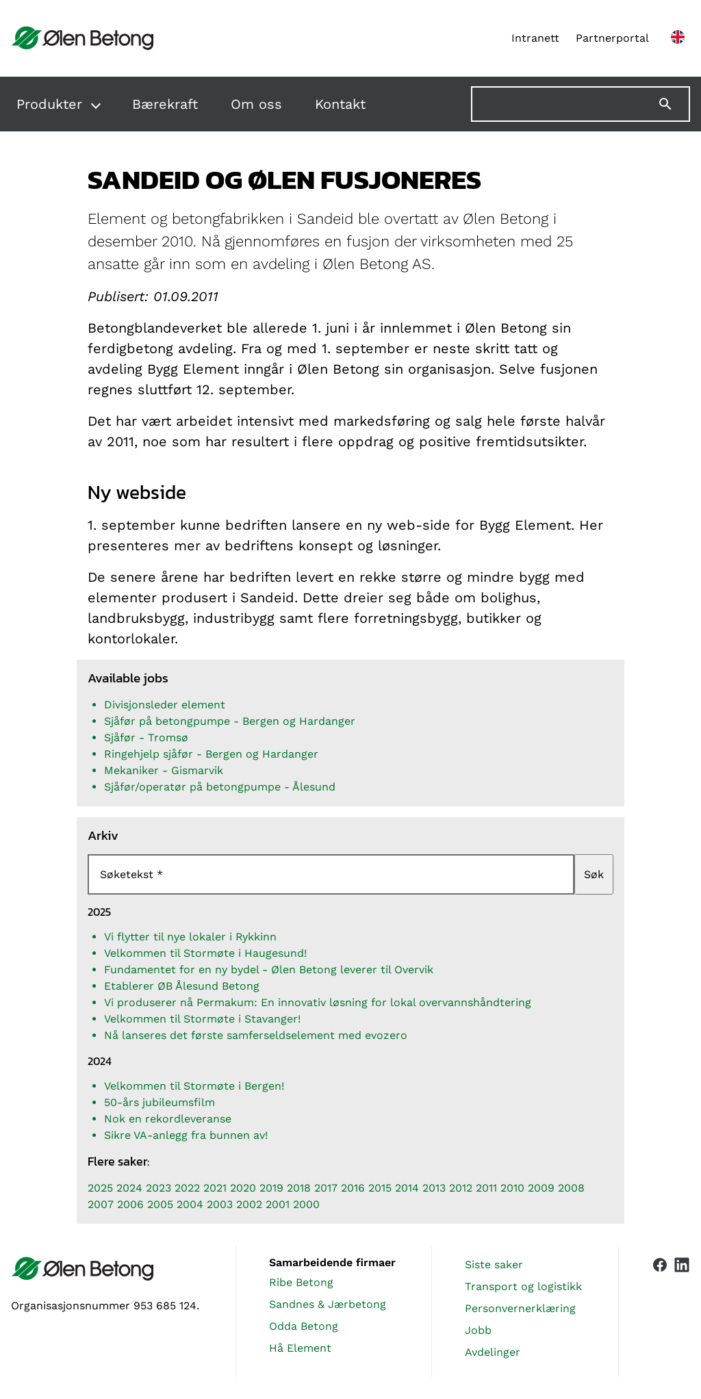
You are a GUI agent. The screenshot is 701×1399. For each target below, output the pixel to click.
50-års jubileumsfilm (159, 1102)
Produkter (49, 104)
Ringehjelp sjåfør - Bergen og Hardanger (211, 753)
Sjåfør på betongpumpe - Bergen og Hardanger (229, 721)
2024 (129, 1187)
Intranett (535, 37)
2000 (306, 1204)
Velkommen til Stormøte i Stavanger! (202, 1018)
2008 (571, 1187)
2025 (100, 1187)
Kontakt (340, 104)
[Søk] (673, 104)
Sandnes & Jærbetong (327, 1304)
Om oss (256, 104)
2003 (220, 1204)
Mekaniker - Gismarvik (163, 770)
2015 (380, 1187)
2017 (325, 1187)
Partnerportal (612, 37)
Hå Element (300, 1348)
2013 (434, 1187)
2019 (271, 1187)
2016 (353, 1187)
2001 (278, 1204)
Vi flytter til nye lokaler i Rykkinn (190, 936)
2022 (187, 1187)
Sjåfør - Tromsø (146, 737)
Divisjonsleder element (164, 704)
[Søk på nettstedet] (580, 104)
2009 (541, 1187)
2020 (243, 1187)
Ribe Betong (301, 1282)
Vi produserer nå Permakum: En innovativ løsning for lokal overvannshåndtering (317, 1002)
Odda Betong (303, 1326)
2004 (190, 1204)
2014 (407, 1187)
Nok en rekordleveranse (167, 1118)
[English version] (677, 38)
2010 (512, 1187)
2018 (299, 1187)
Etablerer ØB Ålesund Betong (181, 985)
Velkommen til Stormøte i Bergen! (194, 1085)
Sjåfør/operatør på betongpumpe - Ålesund (219, 786)
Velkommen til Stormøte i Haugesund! (205, 953)
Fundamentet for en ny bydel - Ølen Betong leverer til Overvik (268, 969)
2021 (215, 1187)
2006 (130, 1204)
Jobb (478, 1330)
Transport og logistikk (523, 1286)
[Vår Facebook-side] (660, 1309)
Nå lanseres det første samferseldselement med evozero (255, 1035)
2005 (160, 1204)
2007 (101, 1204)
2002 (249, 1204)
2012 (460, 1187)
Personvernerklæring (520, 1308)
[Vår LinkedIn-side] (682, 1311)
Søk (594, 874)
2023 (158, 1187)
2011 (486, 1187)
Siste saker (494, 1264)
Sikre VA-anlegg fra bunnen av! (186, 1135)
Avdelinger (492, 1352)
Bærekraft (165, 104)
